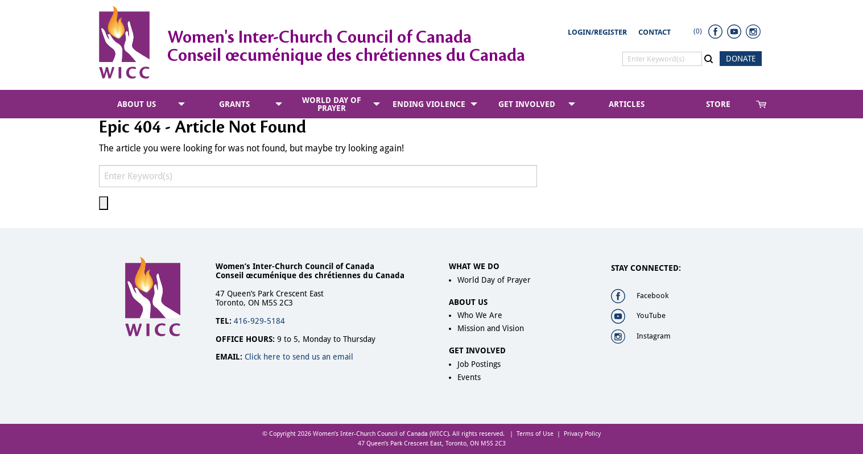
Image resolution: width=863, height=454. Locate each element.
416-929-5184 (259, 320)
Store (718, 104)
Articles (627, 104)
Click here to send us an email (299, 356)
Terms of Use (535, 434)
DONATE (740, 58)
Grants (234, 104)
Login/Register (597, 32)
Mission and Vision (490, 328)
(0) (697, 31)
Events (469, 377)
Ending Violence (429, 104)
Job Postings (479, 364)
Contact (654, 32)
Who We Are (479, 315)
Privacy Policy (582, 434)
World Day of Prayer (331, 104)
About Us (136, 104)
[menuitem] (139, 104)
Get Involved (526, 104)
